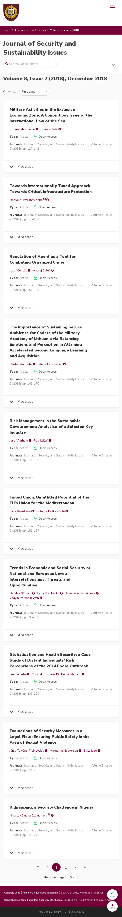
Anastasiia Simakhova (80, 593)
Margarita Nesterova (64, 751)
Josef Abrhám (19, 441)
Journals (20, 30)
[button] (112, 894)
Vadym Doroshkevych (24, 598)
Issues (42, 30)
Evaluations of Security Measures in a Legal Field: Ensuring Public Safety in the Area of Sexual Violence (50, 736)
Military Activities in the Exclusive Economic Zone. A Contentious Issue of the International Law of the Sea (51, 115)
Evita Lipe (90, 751)
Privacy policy (76, 912)
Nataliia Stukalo (20, 593)
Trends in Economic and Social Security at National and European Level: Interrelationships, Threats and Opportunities (50, 576)
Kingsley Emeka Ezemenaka (28, 815)
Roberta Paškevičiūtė (50, 511)
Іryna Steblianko (48, 593)
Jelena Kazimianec (50, 364)
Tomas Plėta (49, 129)
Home (7, 30)
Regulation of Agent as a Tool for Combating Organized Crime (43, 259)
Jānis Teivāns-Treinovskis (27, 751)
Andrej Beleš (41, 270)
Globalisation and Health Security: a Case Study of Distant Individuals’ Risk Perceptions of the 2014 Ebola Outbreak (50, 660)
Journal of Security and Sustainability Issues (39, 48)
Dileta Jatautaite (21, 364)
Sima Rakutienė (20, 511)
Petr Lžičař (41, 441)
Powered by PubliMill (50, 912)
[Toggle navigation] (113, 7)
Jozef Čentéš (18, 270)
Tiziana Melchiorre (22, 129)
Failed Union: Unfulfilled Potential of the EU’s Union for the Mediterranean (49, 500)
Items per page (54, 877)
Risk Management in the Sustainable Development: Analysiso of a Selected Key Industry (51, 426)
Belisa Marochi (71, 674)
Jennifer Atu (18, 674)
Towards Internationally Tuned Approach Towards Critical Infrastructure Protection (51, 188)
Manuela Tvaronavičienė (26, 200)
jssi (31, 30)
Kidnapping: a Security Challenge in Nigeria (51, 807)
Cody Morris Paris (43, 674)
